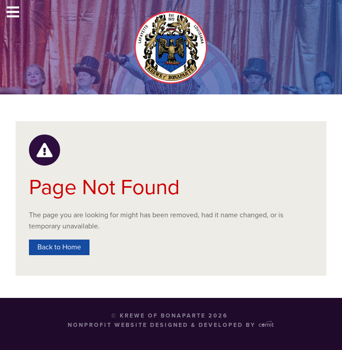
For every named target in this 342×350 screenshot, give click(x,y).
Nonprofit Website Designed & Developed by (171, 325)
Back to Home (59, 247)
